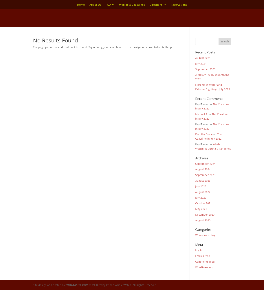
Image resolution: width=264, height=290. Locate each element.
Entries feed (202, 256)
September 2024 (205, 163)
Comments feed (205, 261)
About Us (95, 4)
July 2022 (200, 197)
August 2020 (202, 220)
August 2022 (202, 192)
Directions (156, 4)
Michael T (201, 114)
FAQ (108, 4)
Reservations (179, 4)
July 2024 (200, 63)
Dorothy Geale (204, 134)
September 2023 (205, 69)
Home (81, 4)
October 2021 (203, 203)
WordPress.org (204, 267)
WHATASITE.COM (77, 285)
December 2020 (204, 214)
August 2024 (202, 58)
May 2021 (201, 209)
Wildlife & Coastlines (132, 4)
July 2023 (200, 186)
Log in (199, 250)
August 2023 (202, 180)
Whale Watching (205, 235)
